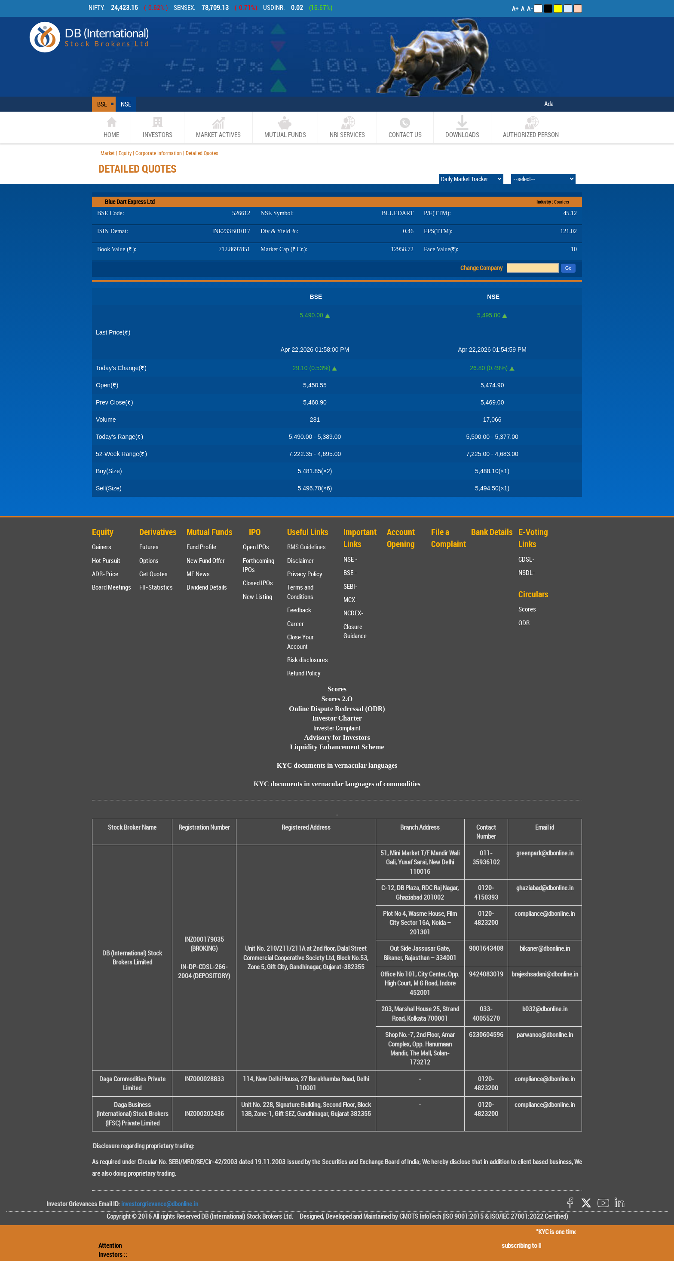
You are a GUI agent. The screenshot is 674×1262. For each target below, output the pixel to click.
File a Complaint (448, 538)
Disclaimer (300, 560)
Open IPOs (256, 546)
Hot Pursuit (106, 560)
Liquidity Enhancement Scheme (337, 747)
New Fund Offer (206, 560)
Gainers (101, 546)
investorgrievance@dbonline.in (159, 1203)
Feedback (299, 609)
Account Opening (401, 538)
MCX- (350, 599)
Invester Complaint (337, 728)
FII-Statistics (156, 587)
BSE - (350, 572)
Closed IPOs (258, 582)
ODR (524, 622)
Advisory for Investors (337, 737)
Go (568, 268)
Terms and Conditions (300, 591)
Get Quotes (153, 573)
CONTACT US (405, 127)
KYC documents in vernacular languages (337, 765)
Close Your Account (300, 641)
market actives (218, 127)
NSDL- (526, 572)
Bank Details (492, 532)
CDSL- (526, 559)
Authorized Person (531, 127)
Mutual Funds (285, 127)
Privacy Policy (304, 573)
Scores (527, 609)
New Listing (257, 596)
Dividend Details (207, 587)
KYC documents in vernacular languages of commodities (337, 784)
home (111, 127)
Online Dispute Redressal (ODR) (337, 708)
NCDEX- (353, 612)
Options (149, 560)
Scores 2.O (337, 698)
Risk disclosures (307, 659)
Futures (149, 546)
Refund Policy (304, 673)
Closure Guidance (355, 631)
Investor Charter (337, 718)
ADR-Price (105, 573)
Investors (157, 127)
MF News (198, 573)
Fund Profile (201, 546)
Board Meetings (111, 587)
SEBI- (350, 586)
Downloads (462, 127)
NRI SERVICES (347, 127)
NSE (126, 104)
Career (295, 623)
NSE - (350, 559)
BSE (102, 104)
